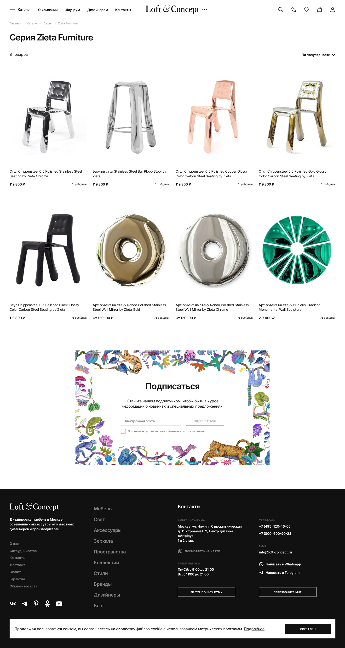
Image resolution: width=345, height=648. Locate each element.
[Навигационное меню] (20, 9)
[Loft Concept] (172, 9)
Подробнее (254, 628)
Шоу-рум (72, 10)
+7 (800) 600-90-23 (275, 533)
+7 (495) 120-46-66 (275, 526)
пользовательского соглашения (181, 431)
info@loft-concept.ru (275, 552)
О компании (48, 10)
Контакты (123, 10)
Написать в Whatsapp (280, 564)
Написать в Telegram (279, 572)
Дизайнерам (97, 10)
